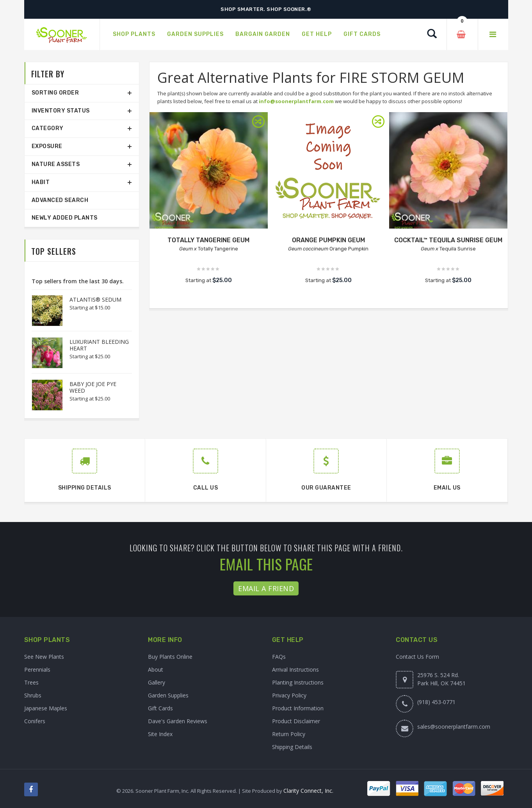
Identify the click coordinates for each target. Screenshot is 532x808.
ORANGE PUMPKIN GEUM (328, 240)
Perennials (37, 669)
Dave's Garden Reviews (177, 721)
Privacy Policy (289, 695)
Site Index (160, 734)
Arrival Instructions (295, 669)
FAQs (279, 656)
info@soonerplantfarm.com (296, 101)
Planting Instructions (298, 682)
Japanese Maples (45, 708)
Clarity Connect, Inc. (308, 790)
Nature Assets (56, 164)
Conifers (34, 721)
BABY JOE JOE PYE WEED (92, 387)
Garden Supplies (168, 695)
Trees (31, 682)
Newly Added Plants (65, 218)
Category (48, 128)
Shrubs (32, 695)
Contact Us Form (417, 656)
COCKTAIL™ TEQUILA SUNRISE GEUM (448, 240)
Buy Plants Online (170, 656)
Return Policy (288, 734)
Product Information (298, 708)
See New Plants (44, 656)
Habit (41, 182)
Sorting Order (55, 92)
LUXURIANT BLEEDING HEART (99, 345)
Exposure (47, 146)
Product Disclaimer (296, 721)
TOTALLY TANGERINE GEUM (208, 240)
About (155, 669)
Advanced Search (60, 200)
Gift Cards (160, 708)
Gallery (156, 682)
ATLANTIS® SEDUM (95, 299)
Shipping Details (292, 747)
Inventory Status (61, 110)
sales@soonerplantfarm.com (453, 726)
